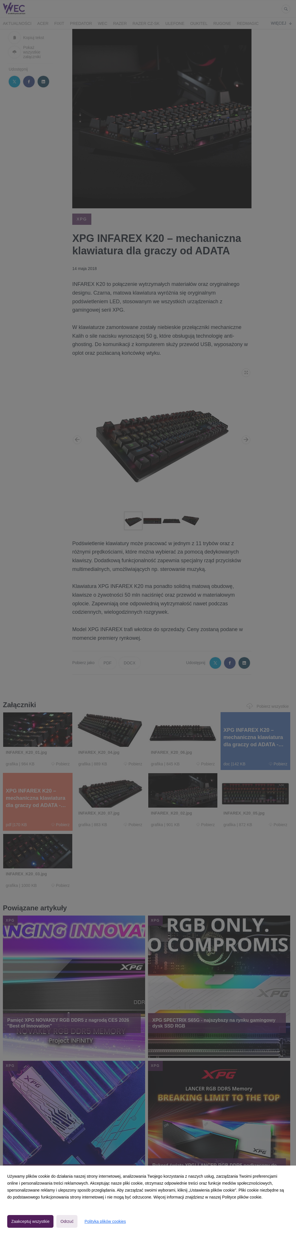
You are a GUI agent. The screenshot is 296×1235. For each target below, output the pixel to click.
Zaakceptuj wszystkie (30, 1221)
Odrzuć (66, 1221)
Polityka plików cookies (105, 1221)
